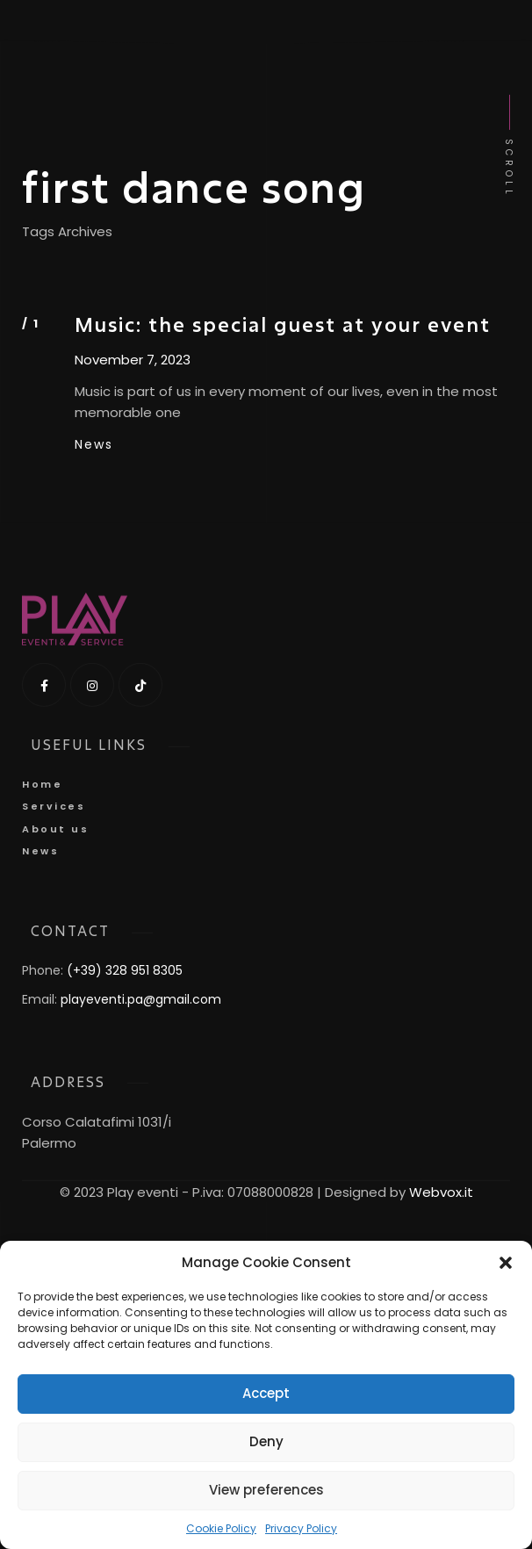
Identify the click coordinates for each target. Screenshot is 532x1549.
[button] (505, 1263)
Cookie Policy (221, 1529)
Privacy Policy (301, 1529)
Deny (266, 1441)
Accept (266, 1393)
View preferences (266, 1490)
